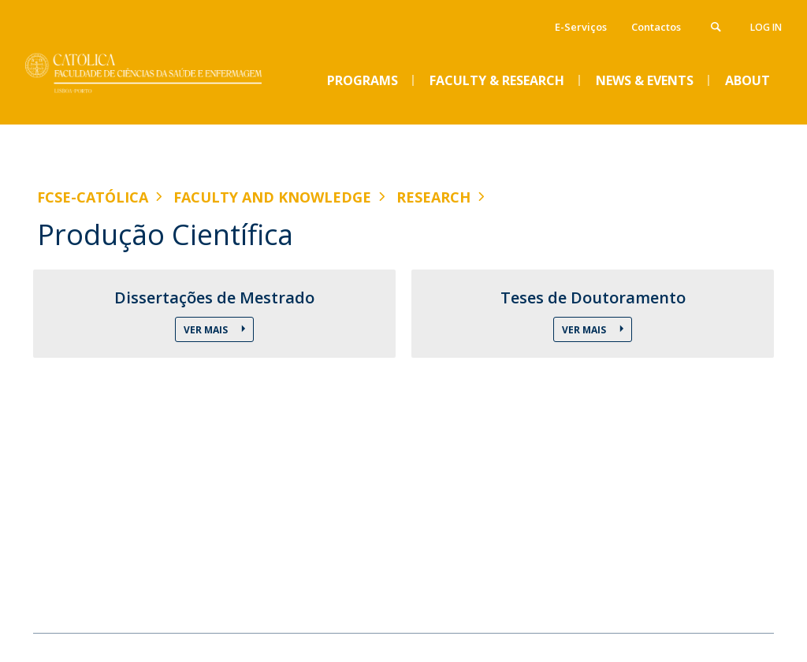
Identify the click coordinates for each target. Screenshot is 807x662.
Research (433, 197)
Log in (766, 27)
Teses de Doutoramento (593, 298)
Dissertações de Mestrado (214, 298)
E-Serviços (581, 27)
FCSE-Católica (92, 197)
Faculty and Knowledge (272, 197)
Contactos (656, 27)
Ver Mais (207, 330)
